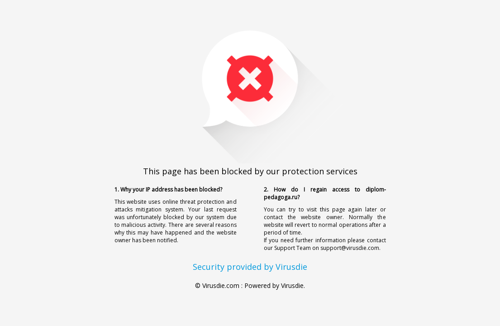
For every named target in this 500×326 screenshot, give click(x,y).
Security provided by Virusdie (250, 266)
